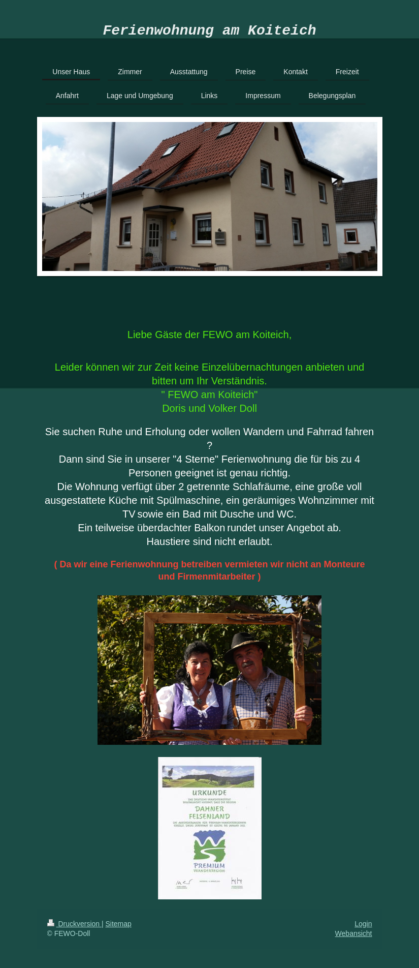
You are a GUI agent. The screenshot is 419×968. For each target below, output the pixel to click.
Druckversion (74, 927)
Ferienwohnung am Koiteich (209, 32)
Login (363, 927)
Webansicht (353, 937)
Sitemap (119, 927)
